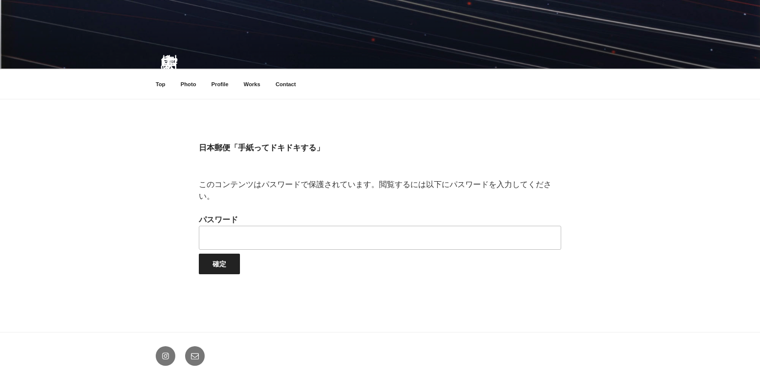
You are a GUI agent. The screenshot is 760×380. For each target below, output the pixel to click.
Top (161, 84)
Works (252, 84)
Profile (220, 84)
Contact (286, 84)
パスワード (380, 232)
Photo (188, 84)
